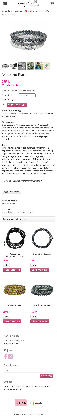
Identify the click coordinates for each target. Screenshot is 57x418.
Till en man (35, 11)
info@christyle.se (16, 340)
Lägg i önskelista (11, 191)
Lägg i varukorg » (16, 104)
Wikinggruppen (37, 414)
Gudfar (46, 11)
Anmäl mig (46, 375)
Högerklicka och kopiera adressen (17, 212)
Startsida (6, 11)
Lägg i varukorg (12, 269)
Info (6, 265)
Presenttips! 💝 (20, 11)
